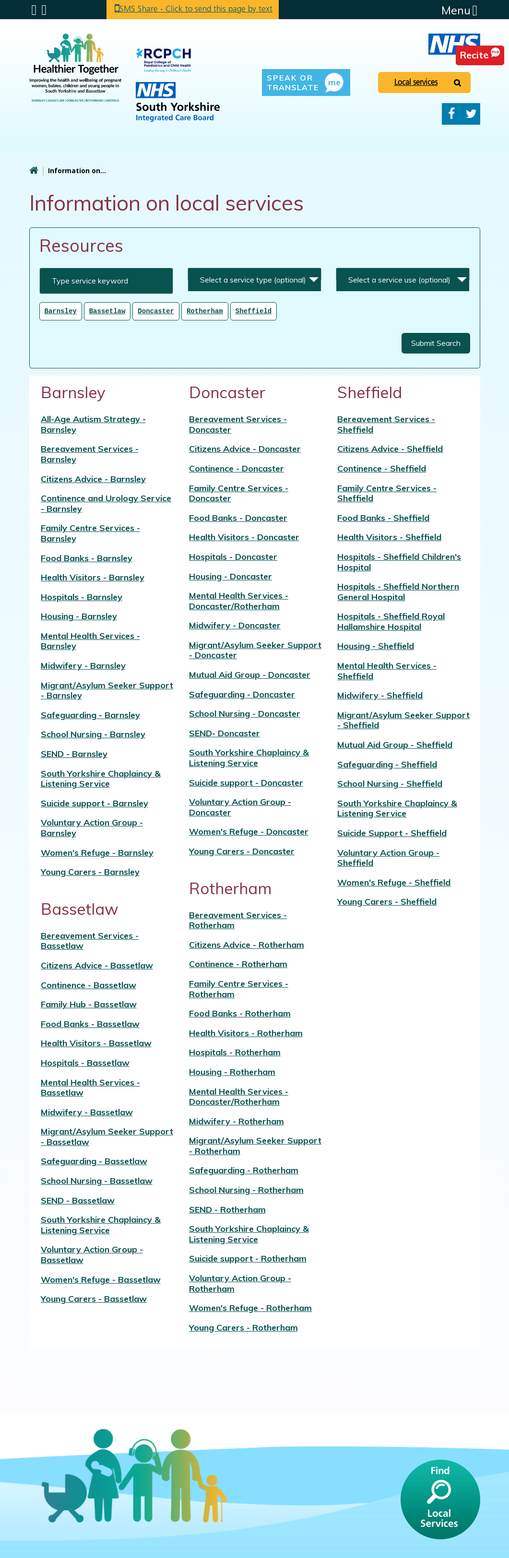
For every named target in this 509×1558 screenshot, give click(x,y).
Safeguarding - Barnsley (90, 714)
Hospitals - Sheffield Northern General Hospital (398, 591)
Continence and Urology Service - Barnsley (106, 503)
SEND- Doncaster (224, 732)
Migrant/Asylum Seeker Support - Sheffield (403, 720)
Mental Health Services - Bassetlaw (90, 1087)
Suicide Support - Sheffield (392, 832)
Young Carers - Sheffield (387, 901)
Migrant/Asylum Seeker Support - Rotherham (255, 1145)
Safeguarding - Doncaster (242, 693)
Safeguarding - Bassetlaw (94, 1160)
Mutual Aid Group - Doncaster (249, 674)
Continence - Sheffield (381, 467)
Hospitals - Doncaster (233, 556)
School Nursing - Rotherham (246, 1189)
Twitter (471, 114)
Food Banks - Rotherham (240, 1012)
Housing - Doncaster (230, 575)
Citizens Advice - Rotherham (246, 944)
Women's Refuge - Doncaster (248, 831)
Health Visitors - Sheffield (389, 536)
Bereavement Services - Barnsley (90, 453)
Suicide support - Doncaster (246, 782)
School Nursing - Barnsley (93, 733)
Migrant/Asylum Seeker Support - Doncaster (255, 650)
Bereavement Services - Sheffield (386, 424)
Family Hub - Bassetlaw (89, 1003)
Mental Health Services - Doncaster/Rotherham (238, 600)
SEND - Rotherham (227, 1209)
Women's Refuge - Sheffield (393, 881)
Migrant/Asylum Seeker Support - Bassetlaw (107, 1136)
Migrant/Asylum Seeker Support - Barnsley (107, 690)
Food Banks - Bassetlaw (90, 1023)
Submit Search (436, 342)
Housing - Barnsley (79, 615)
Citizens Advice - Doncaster (245, 448)
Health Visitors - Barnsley (92, 576)
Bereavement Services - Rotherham (238, 920)
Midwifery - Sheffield (380, 694)
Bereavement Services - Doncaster (238, 424)
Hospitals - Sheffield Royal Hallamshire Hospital (391, 621)
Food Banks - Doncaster (238, 517)
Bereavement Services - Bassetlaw (90, 940)
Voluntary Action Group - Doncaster (240, 806)
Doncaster (156, 310)
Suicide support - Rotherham (248, 1257)
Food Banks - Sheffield (383, 517)
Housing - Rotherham (232, 1071)
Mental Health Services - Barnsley (90, 640)
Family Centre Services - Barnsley (90, 532)
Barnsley (61, 310)
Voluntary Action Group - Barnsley (92, 827)
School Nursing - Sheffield (389, 783)
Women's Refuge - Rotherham (250, 1307)
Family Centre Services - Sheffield (387, 493)
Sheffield (254, 310)
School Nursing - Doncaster (244, 713)
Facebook (451, 114)
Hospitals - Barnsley (81, 596)
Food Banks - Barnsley (86, 557)
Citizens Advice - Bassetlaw (97, 964)
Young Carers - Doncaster (242, 850)
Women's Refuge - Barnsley (97, 852)
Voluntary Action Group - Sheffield (388, 857)
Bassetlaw (107, 310)
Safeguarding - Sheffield (387, 763)
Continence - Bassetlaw (88, 984)
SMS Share (202, 9)
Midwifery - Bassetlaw (87, 1111)
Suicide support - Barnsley (94, 802)
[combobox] (254, 274)
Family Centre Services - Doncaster (238, 493)
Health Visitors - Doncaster (244, 536)
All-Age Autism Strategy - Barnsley (93, 424)
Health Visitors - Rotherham (246, 1032)
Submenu (34, 10)
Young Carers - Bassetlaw (94, 1298)
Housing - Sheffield (375, 645)
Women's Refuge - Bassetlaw (101, 1279)
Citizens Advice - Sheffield (390, 448)
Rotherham (205, 310)
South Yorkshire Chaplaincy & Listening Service (101, 778)
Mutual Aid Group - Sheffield (394, 744)
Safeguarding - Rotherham (243, 1169)
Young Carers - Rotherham (243, 1327)
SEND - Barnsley (74, 753)
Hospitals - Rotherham (235, 1051)
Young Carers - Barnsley (90, 871)
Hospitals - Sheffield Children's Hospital (399, 561)
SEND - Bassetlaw (78, 1199)
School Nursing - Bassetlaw (97, 1180)
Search (44, 10)
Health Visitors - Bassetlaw (96, 1042)
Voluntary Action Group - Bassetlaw (92, 1254)
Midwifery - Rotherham (236, 1120)
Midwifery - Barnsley (83, 665)
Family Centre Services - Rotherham (238, 988)
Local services (416, 82)
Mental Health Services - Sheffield (387, 670)
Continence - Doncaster (236, 467)
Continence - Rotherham (238, 963)
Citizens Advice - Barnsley (93, 478)
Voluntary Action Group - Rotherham (240, 1283)
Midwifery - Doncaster (235, 624)
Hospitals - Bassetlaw (85, 1062)
